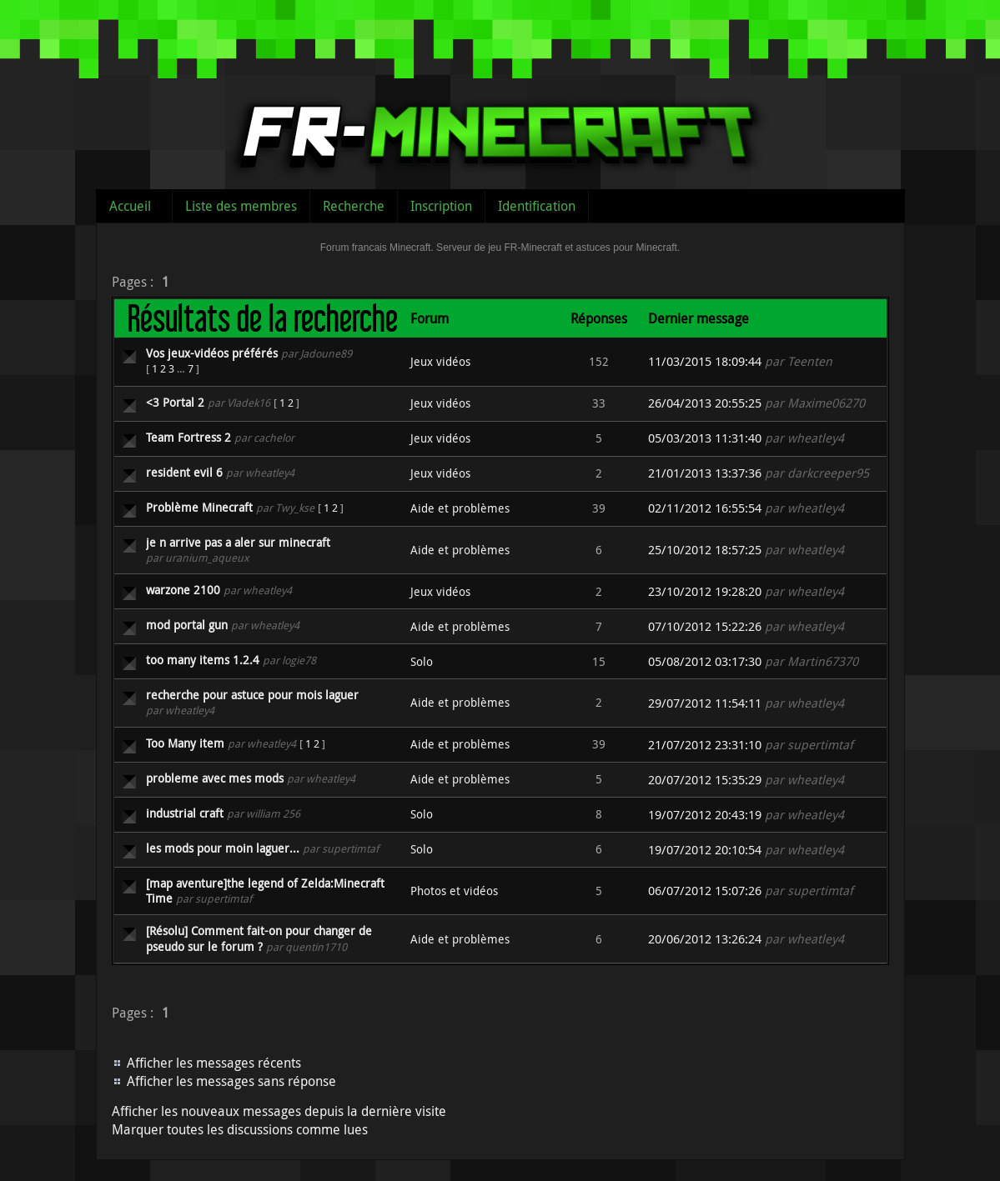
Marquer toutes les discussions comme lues (240, 1129)
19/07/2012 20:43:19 (704, 815)
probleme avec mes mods (215, 778)
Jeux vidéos (440, 361)
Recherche (353, 206)
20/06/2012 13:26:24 (704, 939)
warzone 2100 (183, 590)
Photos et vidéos (454, 890)
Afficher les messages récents (214, 1062)
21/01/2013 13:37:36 (704, 473)
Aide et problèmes (460, 508)
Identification (536, 206)
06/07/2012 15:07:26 (704, 890)
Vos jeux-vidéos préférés (212, 353)
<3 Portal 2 (175, 402)
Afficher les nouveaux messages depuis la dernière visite (279, 1111)
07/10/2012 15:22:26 (704, 626)
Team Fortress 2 (188, 437)
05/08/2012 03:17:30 (704, 661)
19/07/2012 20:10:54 (704, 850)
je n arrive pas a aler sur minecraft (238, 542)
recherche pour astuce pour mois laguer (252, 695)
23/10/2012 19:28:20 (704, 591)
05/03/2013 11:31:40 (704, 438)
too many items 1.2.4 (202, 660)
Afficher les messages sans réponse (231, 1081)
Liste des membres (241, 206)
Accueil (130, 206)
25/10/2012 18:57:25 (704, 550)
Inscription (441, 206)
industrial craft (185, 813)
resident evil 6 (184, 472)
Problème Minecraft (199, 507)
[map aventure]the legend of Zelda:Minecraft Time (265, 890)
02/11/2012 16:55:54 (704, 508)
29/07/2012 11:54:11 (704, 703)
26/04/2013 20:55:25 (704, 403)
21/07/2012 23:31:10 (704, 745)
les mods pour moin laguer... (222, 848)
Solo (421, 661)
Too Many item (185, 743)
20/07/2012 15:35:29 (704, 780)
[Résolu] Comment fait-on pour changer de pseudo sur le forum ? (259, 938)
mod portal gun (187, 625)
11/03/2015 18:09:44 (704, 361)
